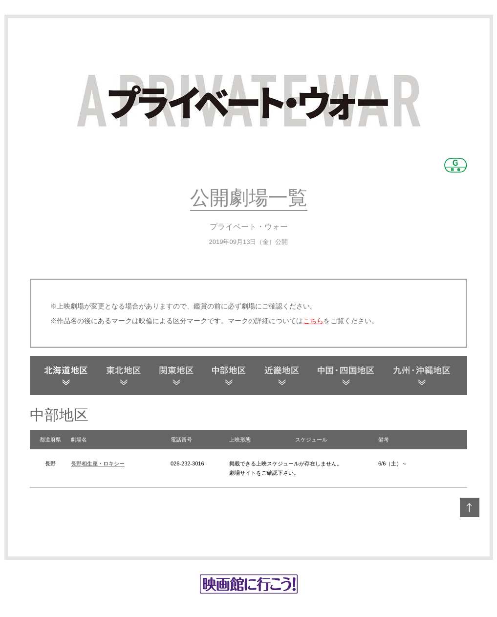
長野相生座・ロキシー (98, 463)
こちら (313, 321)
